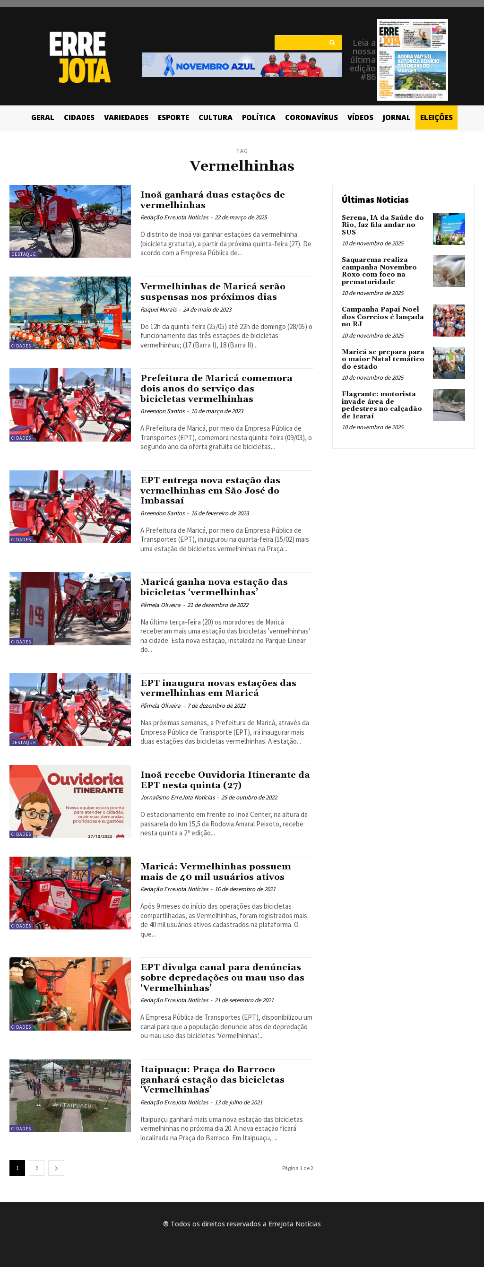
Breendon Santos (162, 410)
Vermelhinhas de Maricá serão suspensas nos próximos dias (214, 291)
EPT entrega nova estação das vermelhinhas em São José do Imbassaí (212, 489)
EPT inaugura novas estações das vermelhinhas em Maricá (219, 685)
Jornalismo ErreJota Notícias (177, 794)
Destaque (23, 254)
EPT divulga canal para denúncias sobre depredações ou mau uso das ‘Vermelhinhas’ (224, 973)
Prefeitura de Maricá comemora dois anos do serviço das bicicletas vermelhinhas (217, 388)
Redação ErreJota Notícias (174, 217)
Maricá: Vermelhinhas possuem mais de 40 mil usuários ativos (217, 868)
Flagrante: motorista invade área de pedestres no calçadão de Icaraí (382, 405)
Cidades (21, 346)
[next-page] (56, 1162)
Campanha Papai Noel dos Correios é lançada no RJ (383, 317)
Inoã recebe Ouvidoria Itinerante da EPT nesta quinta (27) (220, 777)
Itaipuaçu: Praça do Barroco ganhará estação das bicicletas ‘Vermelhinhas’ (213, 1074)
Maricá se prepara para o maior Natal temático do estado (383, 359)
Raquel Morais (158, 308)
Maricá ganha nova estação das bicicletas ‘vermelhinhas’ (215, 585)
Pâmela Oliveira (160, 602)
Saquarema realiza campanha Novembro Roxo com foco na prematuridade (379, 271)
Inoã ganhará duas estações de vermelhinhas (214, 199)
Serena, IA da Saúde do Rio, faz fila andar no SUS (383, 225)
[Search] (332, 42)
